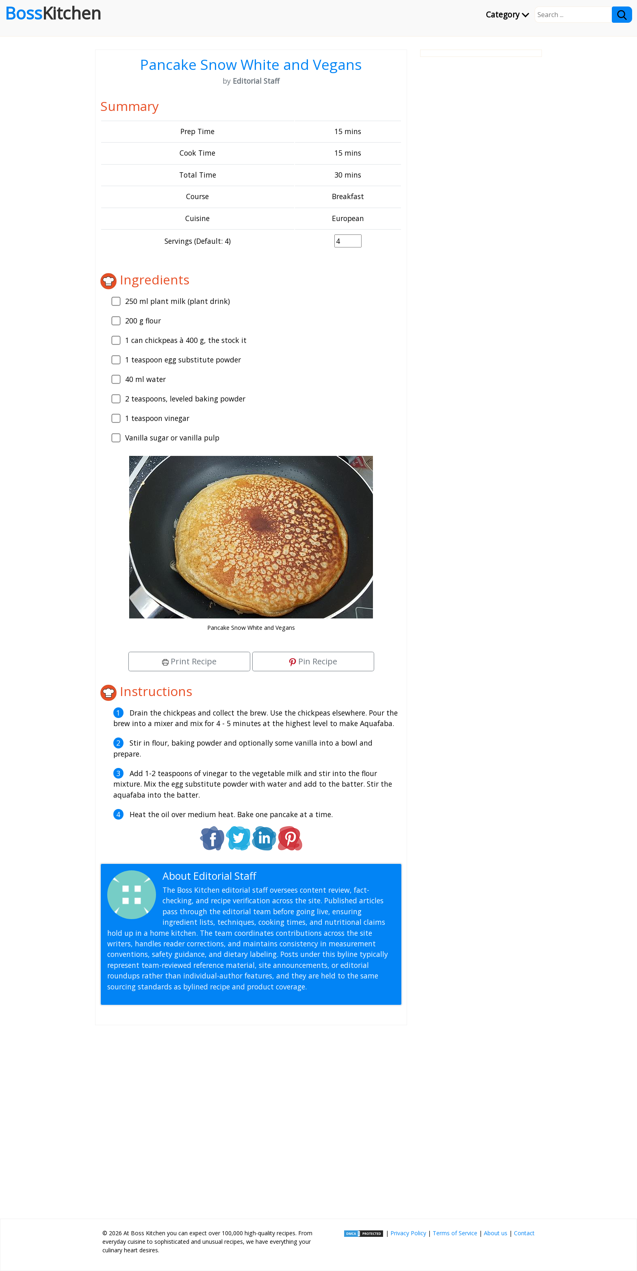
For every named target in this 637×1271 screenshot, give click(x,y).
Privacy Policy (408, 1233)
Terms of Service (455, 1233)
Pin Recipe (313, 661)
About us (495, 1233)
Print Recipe (189, 661)
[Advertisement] (251, 1118)
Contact (524, 1233)
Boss (53, 13)
